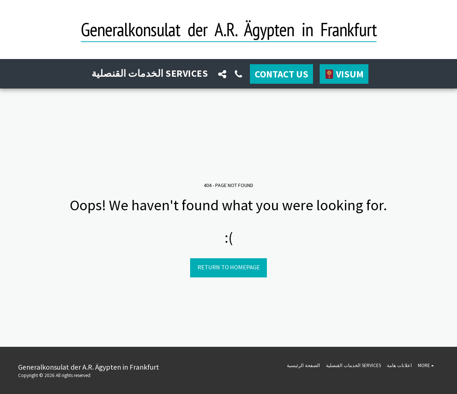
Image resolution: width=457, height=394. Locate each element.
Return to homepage (228, 267)
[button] (222, 74)
